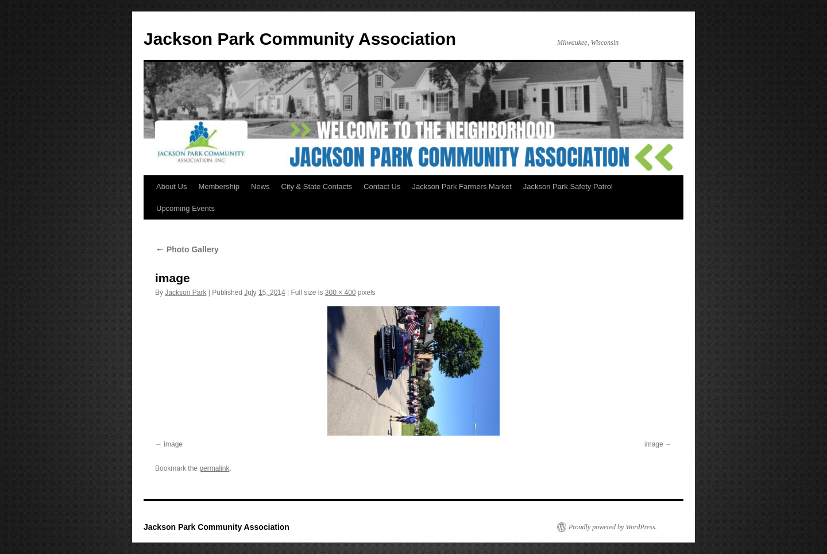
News (260, 186)
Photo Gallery (187, 249)
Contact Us (382, 186)
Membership (218, 186)
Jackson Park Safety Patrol (568, 186)
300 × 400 (340, 292)
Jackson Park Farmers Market (461, 186)
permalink (214, 468)
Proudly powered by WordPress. (613, 527)
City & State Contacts (317, 186)
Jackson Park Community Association (300, 38)
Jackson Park (185, 292)
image (173, 444)
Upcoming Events (185, 208)
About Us (171, 186)
